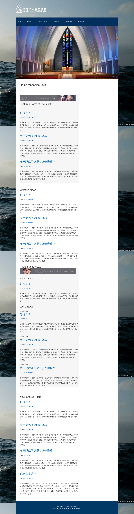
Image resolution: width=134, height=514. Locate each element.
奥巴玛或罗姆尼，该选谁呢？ (37, 161)
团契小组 (57, 21)
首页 (19, 21)
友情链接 (81, 21)
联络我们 (69, 21)
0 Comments (28, 117)
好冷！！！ (27, 113)
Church (55, 508)
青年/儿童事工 (44, 21)
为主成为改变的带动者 (33, 136)
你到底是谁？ (28, 473)
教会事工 (30, 21)
